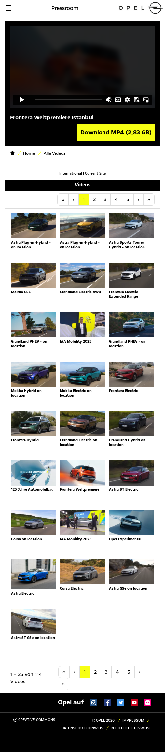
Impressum (133, 720)
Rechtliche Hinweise (131, 728)
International (70, 173)
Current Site (95, 173)
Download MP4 (116, 132)
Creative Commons (34, 719)
